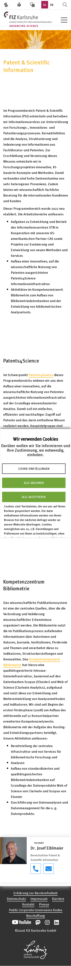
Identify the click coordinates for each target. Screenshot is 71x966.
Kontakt (28, 904)
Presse (44, 904)
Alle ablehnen (34, 482)
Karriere (58, 898)
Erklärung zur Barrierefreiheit (35, 892)
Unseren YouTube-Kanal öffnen (21, 922)
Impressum (39, 898)
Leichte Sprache (19, 4)
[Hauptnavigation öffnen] (64, 20)
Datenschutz (16, 898)
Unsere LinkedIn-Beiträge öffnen (56, 922)
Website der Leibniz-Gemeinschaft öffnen (35, 949)
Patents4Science (41, 374)
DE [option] (44, 5)
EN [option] (51, 5)
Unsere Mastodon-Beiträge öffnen (38, 922)
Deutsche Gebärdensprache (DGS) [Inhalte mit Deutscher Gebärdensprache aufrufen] (6, 4)
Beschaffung (35, 915)
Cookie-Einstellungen (33, 468)
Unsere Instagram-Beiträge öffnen (47, 922)
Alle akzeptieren (34, 497)
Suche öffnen (65, 4)
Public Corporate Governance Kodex (35, 909)
